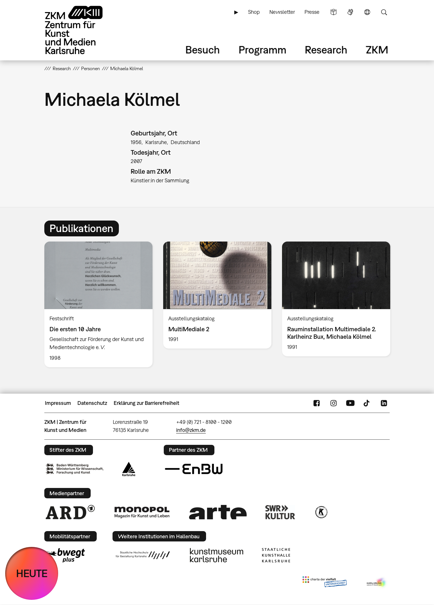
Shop (254, 12)
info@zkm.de (191, 430)
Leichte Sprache (333, 12)
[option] (98, 304)
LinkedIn (384, 403)
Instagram (333, 403)
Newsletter (282, 12)
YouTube (350, 403)
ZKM (377, 49)
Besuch (202, 49)
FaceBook (316, 403)
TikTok (367, 403)
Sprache (367, 12)
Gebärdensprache (350, 12)
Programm (262, 49)
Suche (384, 12)
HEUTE (31, 573)
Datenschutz (92, 403)
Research (326, 49)
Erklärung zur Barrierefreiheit (146, 403)
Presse (311, 12)
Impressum (58, 403)
